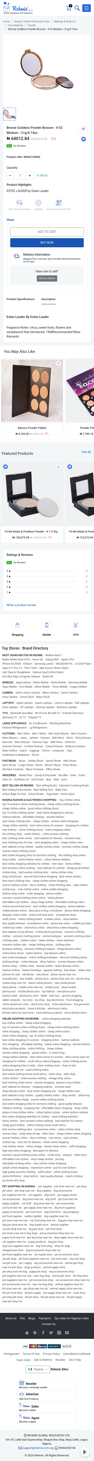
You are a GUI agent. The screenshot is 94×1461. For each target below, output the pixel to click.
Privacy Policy (51, 1353)
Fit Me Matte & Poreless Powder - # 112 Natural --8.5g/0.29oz (32, 531)
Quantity (12, 167)
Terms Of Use (31, 1353)
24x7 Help (75, 1359)
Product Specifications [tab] (21, 299)
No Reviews (20, 146)
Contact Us (49, 1324)
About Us (11, 1318)
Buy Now (47, 242)
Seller (47, 1407)
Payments (45, 1318)
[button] (86, 8)
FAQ (22, 1318)
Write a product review (21, 605)
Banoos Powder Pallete (32, 427)
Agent (47, 1419)
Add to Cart (47, 231)
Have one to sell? (47, 271)
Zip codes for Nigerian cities (71, 1318)
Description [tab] (48, 299)
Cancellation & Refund (76, 1353)
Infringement (11, 1353)
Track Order (23, 1360)
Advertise (47, 1396)
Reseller (60, 1359)
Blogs (31, 1318)
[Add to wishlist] (58, 466)
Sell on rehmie (47, 278)
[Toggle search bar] (77, 8)
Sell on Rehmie (43, 1359)
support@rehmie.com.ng (38, 1448)
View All (86, 452)
